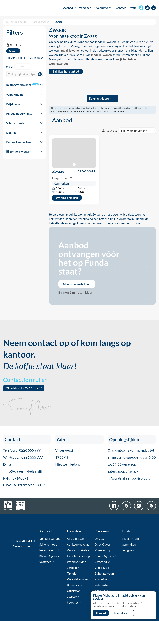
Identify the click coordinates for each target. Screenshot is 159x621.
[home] (15, 8)
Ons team (101, 538)
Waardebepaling (78, 579)
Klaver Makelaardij (16, 21)
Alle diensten (75, 538)
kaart (36, 84)
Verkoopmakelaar (78, 550)
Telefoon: (22, 450)
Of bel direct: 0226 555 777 (24, 388)
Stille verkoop (48, 544)
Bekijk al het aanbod (65, 71)
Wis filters (15, 45)
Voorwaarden (21, 546)
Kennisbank (102, 591)
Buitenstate (74, 585)
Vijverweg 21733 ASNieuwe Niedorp (67, 457)
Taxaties (72, 573)
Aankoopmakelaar (79, 544)
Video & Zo (102, 567)
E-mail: (24, 467)
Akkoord (101, 613)
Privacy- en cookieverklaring (122, 606)
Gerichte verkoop (78, 556)
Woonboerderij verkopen (77, 564)
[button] (68, 8)
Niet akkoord (122, 613)
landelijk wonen (70, 50)
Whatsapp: (23, 457)
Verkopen (85, 7)
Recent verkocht (50, 550)
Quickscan (74, 591)
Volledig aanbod (50, 538)
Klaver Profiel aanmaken (131, 541)
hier (64, 111)
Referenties (102, 585)
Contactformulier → (28, 380)
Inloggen (128, 550)
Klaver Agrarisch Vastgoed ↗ (50, 558)
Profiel (133, 7)
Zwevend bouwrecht (74, 599)
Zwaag (58, 21)
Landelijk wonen (40, 21)
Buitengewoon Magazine (104, 576)
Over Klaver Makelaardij (103, 547)
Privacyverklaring (23, 540)
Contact (121, 7)
